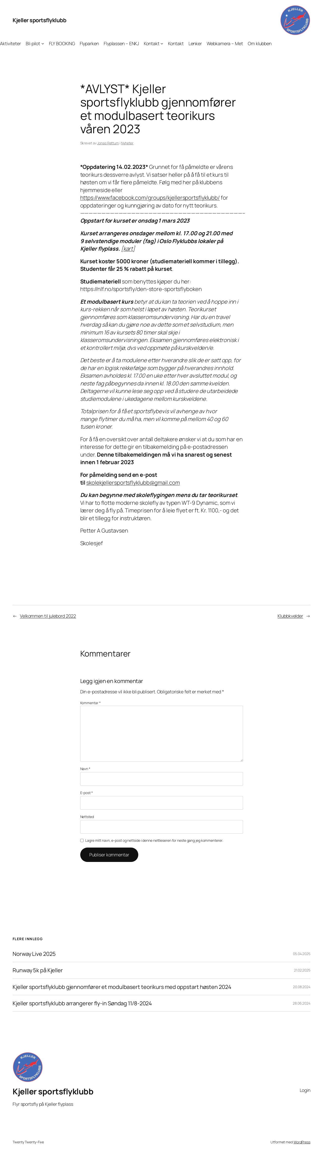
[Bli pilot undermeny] (42, 43)
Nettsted (87, 816)
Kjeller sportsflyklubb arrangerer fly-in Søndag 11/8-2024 (82, 1003)
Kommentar (90, 702)
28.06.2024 (301, 1003)
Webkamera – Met (225, 43)
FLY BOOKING (62, 43)
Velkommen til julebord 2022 (48, 616)
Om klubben (260, 43)
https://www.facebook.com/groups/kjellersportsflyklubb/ (150, 197)
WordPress (301, 1142)
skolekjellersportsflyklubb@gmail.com (133, 482)
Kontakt (151, 43)
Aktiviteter (10, 43)
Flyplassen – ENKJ (121, 43)
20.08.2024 (301, 986)
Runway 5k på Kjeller (38, 970)
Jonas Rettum (108, 143)
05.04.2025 (301, 953)
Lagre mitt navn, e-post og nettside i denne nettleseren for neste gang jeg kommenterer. (154, 840)
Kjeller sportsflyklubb (39, 20)
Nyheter (127, 143)
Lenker (195, 43)
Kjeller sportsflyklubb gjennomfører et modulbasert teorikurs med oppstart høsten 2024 (122, 987)
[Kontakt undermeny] (161, 43)
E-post (86, 792)
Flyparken (89, 43)
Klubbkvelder (290, 616)
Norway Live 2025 (34, 954)
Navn (85, 768)
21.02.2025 (302, 970)
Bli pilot (33, 43)
